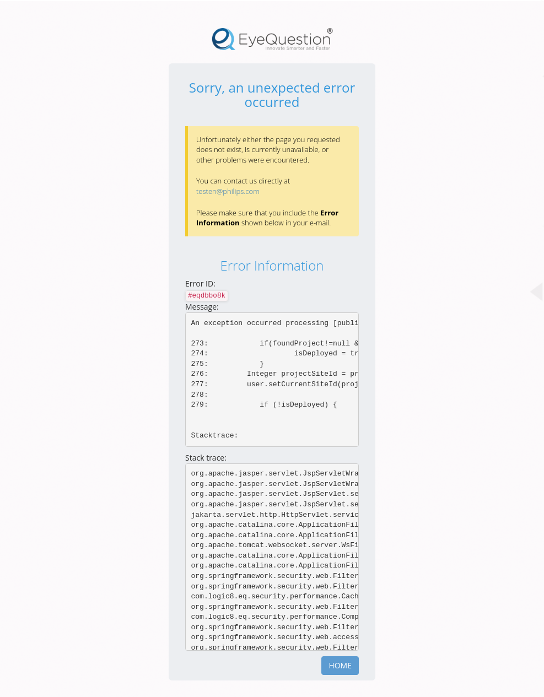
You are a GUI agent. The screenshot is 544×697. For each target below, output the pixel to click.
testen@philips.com (228, 191)
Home (340, 665)
